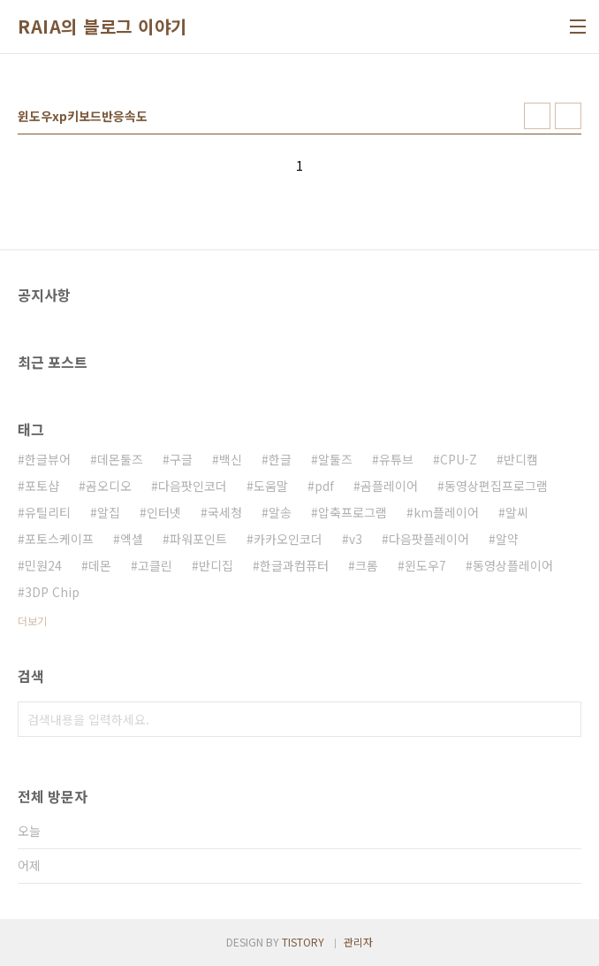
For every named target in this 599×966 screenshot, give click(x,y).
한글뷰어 (48, 459)
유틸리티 (48, 512)
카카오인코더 (288, 539)
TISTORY (303, 941)
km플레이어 (446, 512)
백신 (230, 459)
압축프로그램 (352, 512)
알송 (280, 512)
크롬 (366, 565)
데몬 (99, 565)
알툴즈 (335, 459)
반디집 (216, 565)
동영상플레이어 (513, 565)
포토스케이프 (59, 539)
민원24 (43, 565)
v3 (355, 539)
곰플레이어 (389, 485)
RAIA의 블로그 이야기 (102, 26)
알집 (108, 512)
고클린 (155, 565)
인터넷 (164, 512)
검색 (563, 719)
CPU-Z (458, 459)
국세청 (225, 512)
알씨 (516, 512)
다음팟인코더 (192, 485)
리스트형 (568, 116)
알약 (507, 539)
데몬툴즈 (120, 459)
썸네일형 (537, 116)
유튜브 (396, 459)
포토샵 (42, 485)
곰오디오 (109, 485)
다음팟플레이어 (429, 539)
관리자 (358, 941)
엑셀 (131, 539)
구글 (181, 459)
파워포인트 (198, 539)
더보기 (32, 620)
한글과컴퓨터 (294, 565)
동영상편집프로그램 (496, 485)
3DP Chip (52, 592)
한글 (280, 459)
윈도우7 (425, 565)
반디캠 (521, 459)
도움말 (271, 485)
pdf (324, 485)
